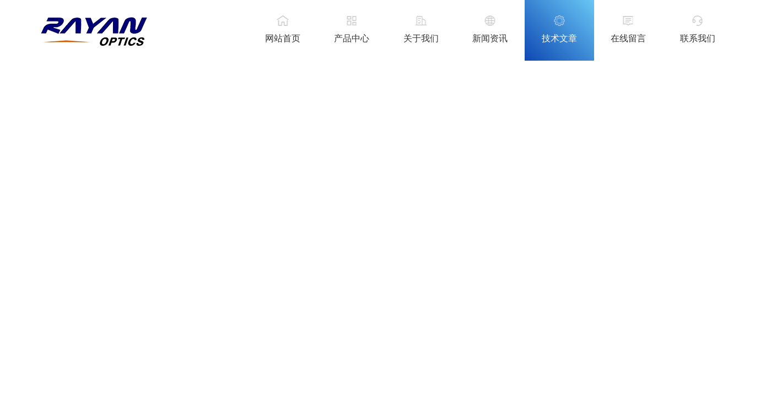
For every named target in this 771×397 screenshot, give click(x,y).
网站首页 (282, 38)
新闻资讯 (490, 38)
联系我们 (697, 38)
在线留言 (628, 38)
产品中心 (351, 38)
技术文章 (559, 38)
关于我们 (421, 38)
